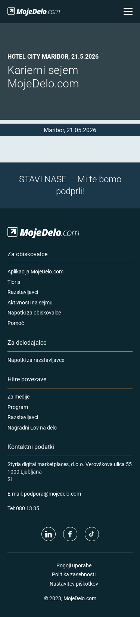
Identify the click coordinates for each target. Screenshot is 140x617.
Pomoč (15, 322)
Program (17, 406)
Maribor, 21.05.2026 (70, 130)
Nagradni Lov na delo (32, 427)
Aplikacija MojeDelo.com (35, 271)
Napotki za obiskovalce (34, 312)
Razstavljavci (22, 291)
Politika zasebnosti (74, 574)
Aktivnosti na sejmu (30, 302)
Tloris (13, 281)
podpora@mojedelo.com (52, 493)
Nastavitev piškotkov (74, 583)
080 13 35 (27, 508)
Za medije (18, 396)
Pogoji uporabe (73, 565)
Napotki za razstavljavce (35, 359)
